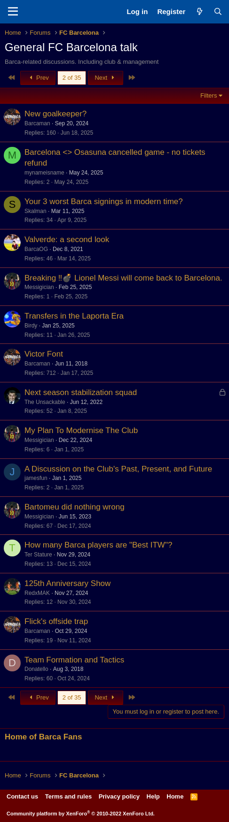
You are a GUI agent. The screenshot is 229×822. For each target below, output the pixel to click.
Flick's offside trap (56, 621)
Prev (38, 77)
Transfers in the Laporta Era (74, 316)
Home (174, 796)
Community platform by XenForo (81, 813)
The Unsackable (44, 402)
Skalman (35, 211)
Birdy (30, 325)
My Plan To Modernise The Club (81, 430)
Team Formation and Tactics (74, 659)
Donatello (36, 669)
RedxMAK (37, 593)
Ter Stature (38, 554)
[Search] (218, 11)
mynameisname (44, 172)
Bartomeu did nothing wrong (74, 506)
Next (106, 77)
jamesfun (35, 478)
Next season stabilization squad (80, 392)
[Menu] (13, 11)
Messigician (39, 287)
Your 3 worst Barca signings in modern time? (103, 201)
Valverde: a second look (66, 239)
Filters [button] (208, 95)
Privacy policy (119, 796)
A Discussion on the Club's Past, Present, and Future (118, 468)
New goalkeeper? (55, 113)
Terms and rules (68, 796)
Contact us (22, 796)
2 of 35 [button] (72, 77)
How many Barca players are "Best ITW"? (98, 544)
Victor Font (43, 354)
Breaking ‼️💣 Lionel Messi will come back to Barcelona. (123, 278)
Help (153, 796)
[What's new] (199, 11)
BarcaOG (36, 249)
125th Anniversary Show (67, 583)
